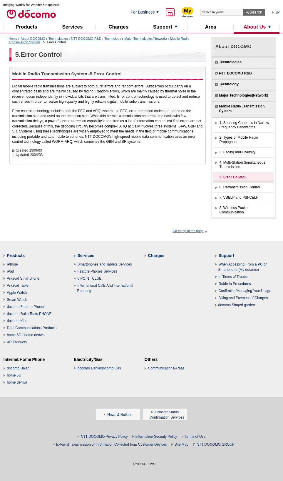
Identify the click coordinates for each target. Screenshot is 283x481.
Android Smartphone (23, 278)
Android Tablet (18, 285)
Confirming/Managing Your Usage (245, 291)
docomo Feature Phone (25, 307)
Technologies (58, 38)
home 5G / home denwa (26, 335)
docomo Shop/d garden (235, 305)
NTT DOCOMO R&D (86, 38)
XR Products (17, 342)
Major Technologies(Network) (145, 38)
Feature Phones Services (97, 271)
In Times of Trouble (234, 277)
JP (278, 12)
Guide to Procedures (235, 284)
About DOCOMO (33, 38)
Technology (113, 38)
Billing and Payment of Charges (243, 298)
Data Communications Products (32, 328)
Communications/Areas (166, 368)
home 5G (14, 375)
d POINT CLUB (90, 278)
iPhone (12, 264)
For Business (143, 12)
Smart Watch (17, 300)
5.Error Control (38, 54)
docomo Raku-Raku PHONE (29, 314)
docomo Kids (17, 321)
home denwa (17, 382)
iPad (10, 271)
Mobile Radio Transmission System (242, 108)
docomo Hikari (18, 368)
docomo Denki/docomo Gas (99, 368)
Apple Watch (17, 293)
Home (13, 38)
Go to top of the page (188, 231)
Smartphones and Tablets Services (105, 264)
